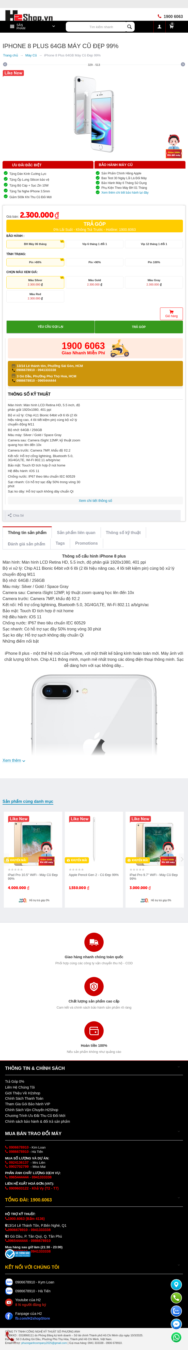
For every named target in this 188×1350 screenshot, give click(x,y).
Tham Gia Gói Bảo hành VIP (27, 1104)
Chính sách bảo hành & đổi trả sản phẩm (37, 1121)
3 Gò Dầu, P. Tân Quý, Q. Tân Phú (33, 1236)
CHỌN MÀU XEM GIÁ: (22, 272)
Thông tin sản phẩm (27, 532)
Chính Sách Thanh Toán (24, 1098)
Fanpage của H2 (32, 1316)
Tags (60, 543)
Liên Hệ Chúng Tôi (20, 1087)
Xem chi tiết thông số (95, 501)
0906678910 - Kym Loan (34, 1282)
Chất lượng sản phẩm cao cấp (94, 1001)
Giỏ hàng (171, 316)
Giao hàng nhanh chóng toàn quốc (94, 957)
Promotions (86, 543)
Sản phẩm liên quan (76, 532)
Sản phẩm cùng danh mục (28, 801)
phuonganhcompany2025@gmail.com (44, 1342)
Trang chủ (10, 55)
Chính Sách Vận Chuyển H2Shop (31, 1110)
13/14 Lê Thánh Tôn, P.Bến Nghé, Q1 (36, 1225)
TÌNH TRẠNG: (16, 254)
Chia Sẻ (16, 515)
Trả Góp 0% (14, 1081)
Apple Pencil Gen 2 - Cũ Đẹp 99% (94, 875)
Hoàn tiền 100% (94, 1046)
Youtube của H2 (30, 1302)
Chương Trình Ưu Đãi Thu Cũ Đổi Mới (35, 1116)
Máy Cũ (31, 55)
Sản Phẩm (21, 26)
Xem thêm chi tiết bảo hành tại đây (125, 192)
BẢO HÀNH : (15, 236)
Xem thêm (12, 760)
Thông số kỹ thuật (123, 532)
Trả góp (139, 327)
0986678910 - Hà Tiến (33, 1291)
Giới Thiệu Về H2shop (22, 1093)
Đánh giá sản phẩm (26, 544)
